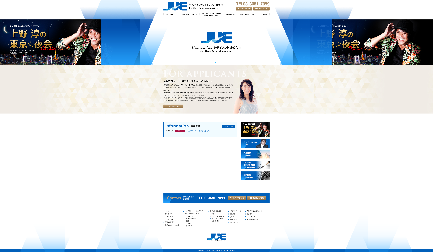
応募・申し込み (235, 222)
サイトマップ (251, 217)
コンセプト (189, 216)
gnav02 (188, 15)
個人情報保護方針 (252, 220)
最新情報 (249, 214)
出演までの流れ (191, 218)
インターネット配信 (218, 216)
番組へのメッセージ (218, 218)
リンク (232, 217)
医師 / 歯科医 (169, 222)
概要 (187, 221)
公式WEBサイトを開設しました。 (199, 131)
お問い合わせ (234, 220)
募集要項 (189, 226)
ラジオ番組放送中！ (216, 211)
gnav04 (230, 15)
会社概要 (232, 214)
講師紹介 (189, 223)
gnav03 (211, 15)
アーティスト (169, 214)
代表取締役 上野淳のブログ (255, 211)
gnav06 (263, 15)
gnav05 (247, 15)
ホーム (167, 211)
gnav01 (169, 15)
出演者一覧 (215, 221)
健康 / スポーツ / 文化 (172, 225)
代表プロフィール (235, 211)
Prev (74, 43)
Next (358, 43)
